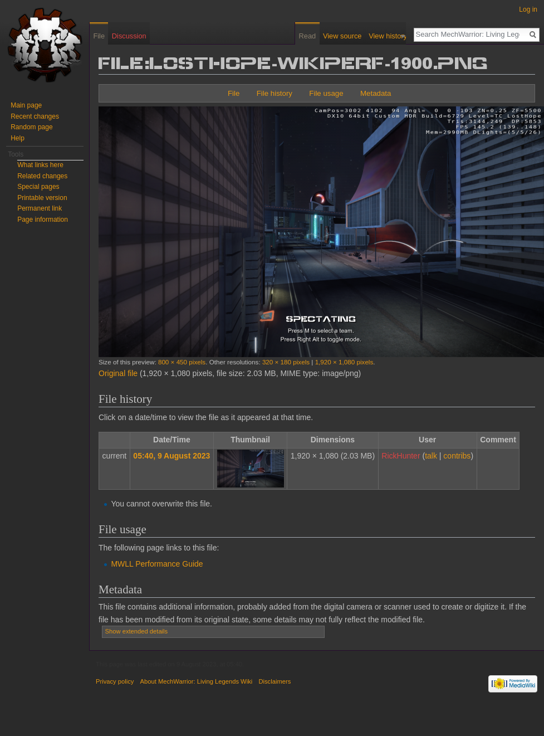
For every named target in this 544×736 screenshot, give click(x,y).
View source (345, 36)
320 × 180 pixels (286, 361)
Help (17, 138)
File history (274, 93)
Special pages (38, 187)
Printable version (42, 198)
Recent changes (35, 116)
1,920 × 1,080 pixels (344, 361)
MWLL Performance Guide (157, 563)
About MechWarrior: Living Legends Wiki (196, 681)
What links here (40, 165)
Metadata (375, 93)
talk (431, 455)
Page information (42, 219)
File (233, 93)
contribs (457, 455)
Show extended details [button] (136, 631)
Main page (26, 105)
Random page (31, 127)
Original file (118, 373)
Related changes (42, 176)
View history (392, 36)
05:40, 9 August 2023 (171, 455)
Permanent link (39, 208)
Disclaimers (274, 681)
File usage (326, 93)
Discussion (129, 36)
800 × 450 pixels (181, 361)
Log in (528, 9)
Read (311, 36)
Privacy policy (115, 681)
